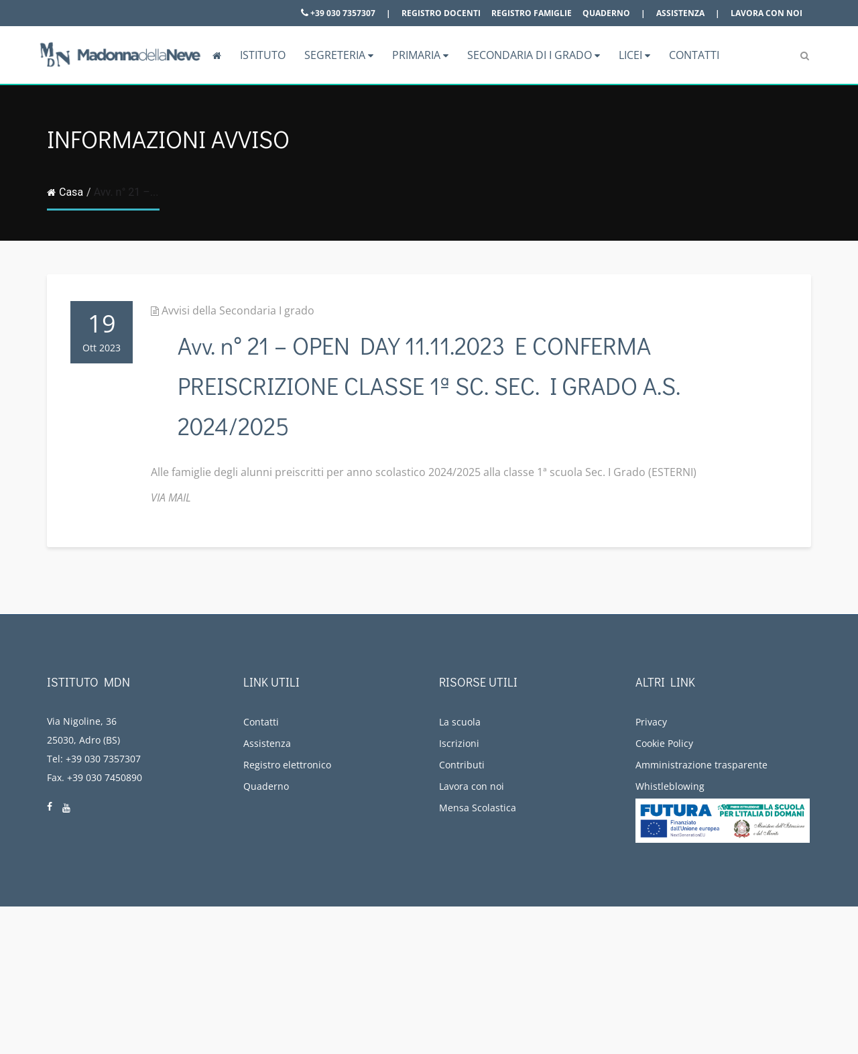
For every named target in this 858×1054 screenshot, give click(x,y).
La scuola (460, 721)
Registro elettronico (287, 764)
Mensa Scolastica (477, 807)
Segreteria (338, 55)
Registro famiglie (531, 13)
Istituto (263, 55)
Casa (65, 192)
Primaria (420, 55)
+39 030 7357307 (338, 13)
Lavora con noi (766, 13)
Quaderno (606, 13)
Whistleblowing (669, 786)
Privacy (651, 721)
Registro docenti (441, 13)
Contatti (694, 55)
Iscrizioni (459, 743)
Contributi (462, 764)
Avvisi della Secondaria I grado (238, 310)
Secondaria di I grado (533, 55)
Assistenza (680, 13)
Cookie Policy (664, 743)
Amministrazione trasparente (701, 764)
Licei (634, 55)
